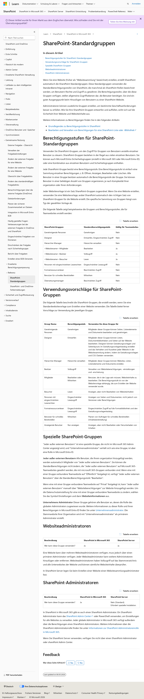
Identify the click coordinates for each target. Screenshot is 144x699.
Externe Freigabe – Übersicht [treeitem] (20, 145)
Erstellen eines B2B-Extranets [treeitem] (20, 258)
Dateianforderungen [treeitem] (16, 198)
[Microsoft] (5, 4)
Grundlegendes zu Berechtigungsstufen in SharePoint (74, 126)
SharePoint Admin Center (78, 616)
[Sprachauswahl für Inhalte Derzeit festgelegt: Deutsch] (8, 686)
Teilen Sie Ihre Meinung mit (122, 21)
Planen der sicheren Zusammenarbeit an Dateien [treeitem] (20, 205)
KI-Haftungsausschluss (12, 693)
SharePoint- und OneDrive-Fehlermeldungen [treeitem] (22, 288)
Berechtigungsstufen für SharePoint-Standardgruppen (68, 58)
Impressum (7, 697)
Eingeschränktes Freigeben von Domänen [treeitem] (21, 238)
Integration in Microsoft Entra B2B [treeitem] (20, 214)
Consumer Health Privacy (92, 693)
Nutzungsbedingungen (119, 693)
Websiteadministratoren (55, 69)
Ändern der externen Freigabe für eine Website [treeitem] (20, 161)
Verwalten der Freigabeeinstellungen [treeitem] (17, 152)
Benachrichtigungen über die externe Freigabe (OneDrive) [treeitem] (20, 192)
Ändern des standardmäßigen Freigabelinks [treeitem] (20, 183)
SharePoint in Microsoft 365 (79, 34)
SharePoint (57, 34)
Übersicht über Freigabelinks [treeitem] (20, 176)
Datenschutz (70, 693)
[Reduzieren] (34, 31)
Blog (46, 693)
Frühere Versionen (33, 693)
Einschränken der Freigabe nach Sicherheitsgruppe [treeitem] (19, 247)
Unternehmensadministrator (109, 510)
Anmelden (136, 3)
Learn (45, 34)
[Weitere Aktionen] (137, 34)
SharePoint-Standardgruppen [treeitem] (17, 279)
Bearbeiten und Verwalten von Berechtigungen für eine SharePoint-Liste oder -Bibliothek (91, 130)
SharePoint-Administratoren (57, 73)
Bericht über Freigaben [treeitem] (17, 253)
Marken (20, 697)
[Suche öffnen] (128, 3)
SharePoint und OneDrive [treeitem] (17, 43)
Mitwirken (57, 693)
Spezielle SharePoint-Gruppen (58, 65)
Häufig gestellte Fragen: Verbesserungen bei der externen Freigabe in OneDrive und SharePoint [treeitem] (21, 226)
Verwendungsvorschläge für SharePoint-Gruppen (66, 62)
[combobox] (19, 38)
